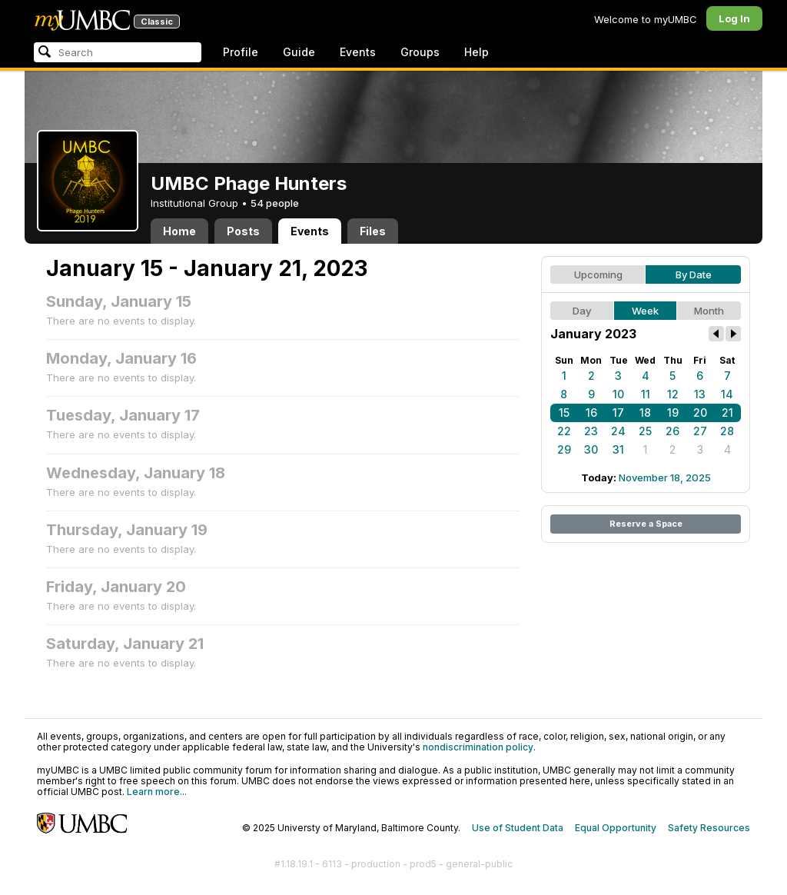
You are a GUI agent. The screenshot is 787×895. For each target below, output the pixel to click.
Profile (240, 51)
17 (618, 412)
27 (700, 431)
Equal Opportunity (615, 827)
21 (727, 412)
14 (727, 394)
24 (618, 431)
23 (591, 431)
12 (673, 394)
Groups (420, 51)
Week (645, 310)
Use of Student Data (517, 827)
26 (672, 431)
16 (591, 412)
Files (373, 231)
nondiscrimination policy (478, 747)
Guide (299, 51)
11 (645, 394)
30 (591, 449)
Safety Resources (709, 827)
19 (673, 412)
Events (358, 51)
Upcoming (598, 274)
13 (700, 394)
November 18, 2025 (665, 477)
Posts (243, 231)
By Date (694, 274)
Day (582, 310)
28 (727, 431)
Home (179, 231)
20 (700, 412)
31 (618, 449)
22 (564, 431)
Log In (734, 18)
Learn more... (157, 791)
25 (645, 431)
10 (618, 394)
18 (645, 412)
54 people (275, 203)
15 (564, 412)
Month (709, 310)
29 (564, 449)
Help (476, 51)
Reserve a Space (645, 523)
